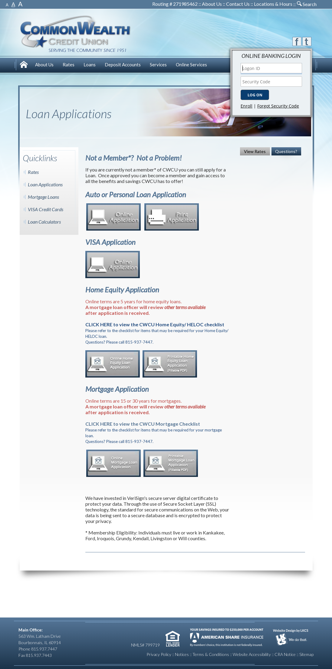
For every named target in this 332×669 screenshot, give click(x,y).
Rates (68, 64)
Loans (90, 64)
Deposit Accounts (123, 64)
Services (158, 64)
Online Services (191, 64)
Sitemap (306, 654)
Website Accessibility (252, 654)
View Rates (255, 151)
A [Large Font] (20, 4)
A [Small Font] (7, 5)
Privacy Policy (158, 654)
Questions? (286, 151)
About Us (212, 4)
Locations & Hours (273, 4)
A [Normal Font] (13, 4)
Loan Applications (45, 184)
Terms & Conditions (210, 654)
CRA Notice (285, 654)
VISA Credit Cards (45, 209)
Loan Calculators (44, 222)
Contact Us (238, 4)
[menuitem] (24, 65)
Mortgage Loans (43, 197)
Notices (182, 654)
